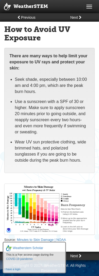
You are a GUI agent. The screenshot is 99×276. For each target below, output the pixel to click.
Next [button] (76, 17)
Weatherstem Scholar (24, 248)
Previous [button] (26, 17)
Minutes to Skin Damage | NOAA (41, 240)
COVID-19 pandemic (19, 258)
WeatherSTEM (26, 7)
